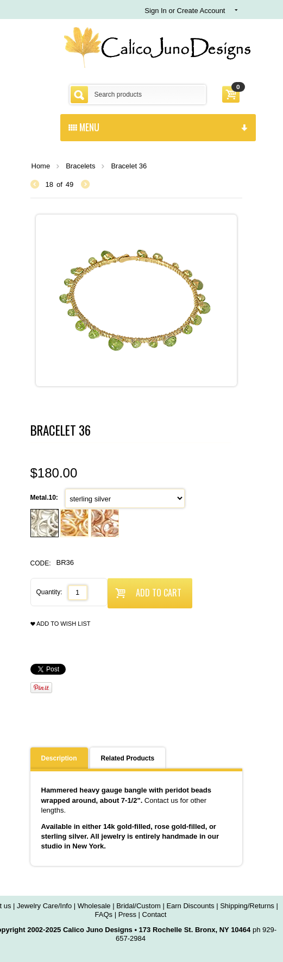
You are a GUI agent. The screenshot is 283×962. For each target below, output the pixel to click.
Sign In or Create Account (184, 11)
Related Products (128, 758)
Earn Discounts (190, 906)
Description (59, 758)
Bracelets (80, 166)
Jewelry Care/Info (44, 906)
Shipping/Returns (247, 906)
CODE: (40, 563)
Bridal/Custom (138, 906)
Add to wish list (60, 623)
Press (127, 914)
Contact (154, 914)
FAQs (104, 914)
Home (41, 166)
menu (158, 127)
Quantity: (49, 592)
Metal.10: (45, 497)
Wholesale (94, 906)
